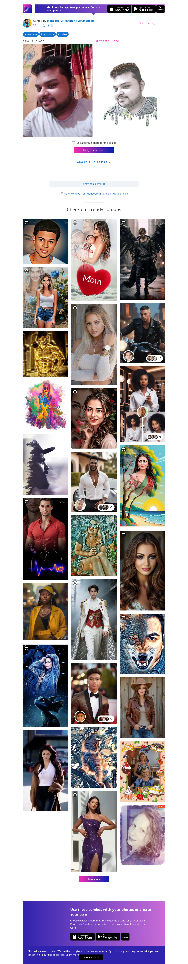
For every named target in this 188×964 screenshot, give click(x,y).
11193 (48, 25)
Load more (94, 879)
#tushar (62, 34)
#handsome (47, 34)
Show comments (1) (94, 183)
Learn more (72, 954)
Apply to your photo (94, 150)
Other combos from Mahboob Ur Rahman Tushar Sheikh (94, 193)
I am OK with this (91, 957)
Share (147, 23)
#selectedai (31, 34)
